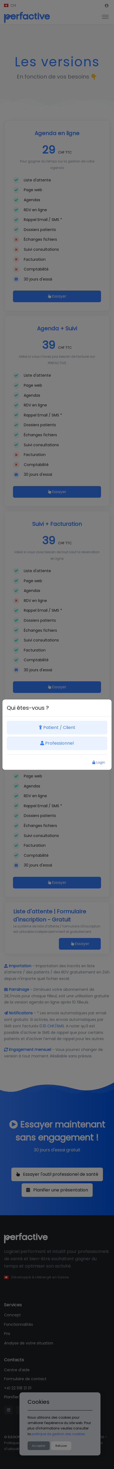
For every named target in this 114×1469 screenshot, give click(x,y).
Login (98, 762)
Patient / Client (57, 727)
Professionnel (57, 743)
